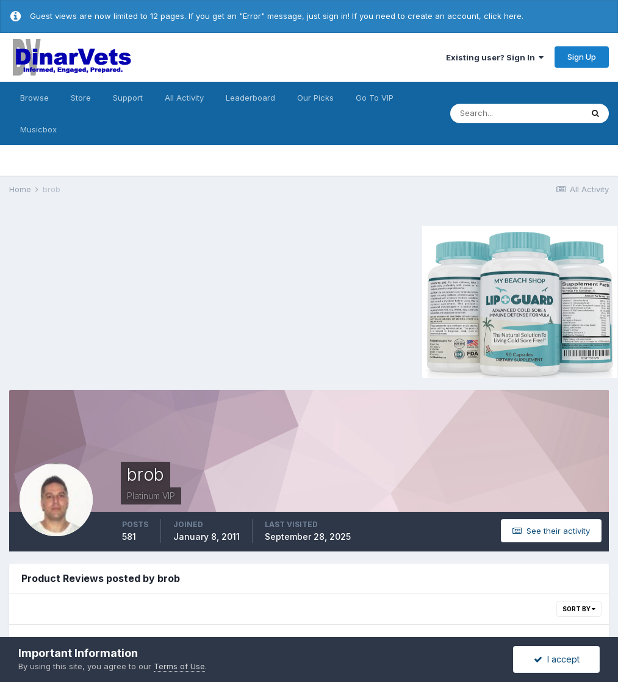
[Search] (516, 113)
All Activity (184, 97)
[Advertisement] (112, 300)
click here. (503, 16)
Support (128, 97)
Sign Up (581, 57)
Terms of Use (179, 666)
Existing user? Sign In (495, 57)
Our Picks (315, 97)
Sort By (578, 608)
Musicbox (38, 129)
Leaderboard (250, 97)
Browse (34, 97)
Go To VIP (374, 97)
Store (81, 97)
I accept (557, 659)
